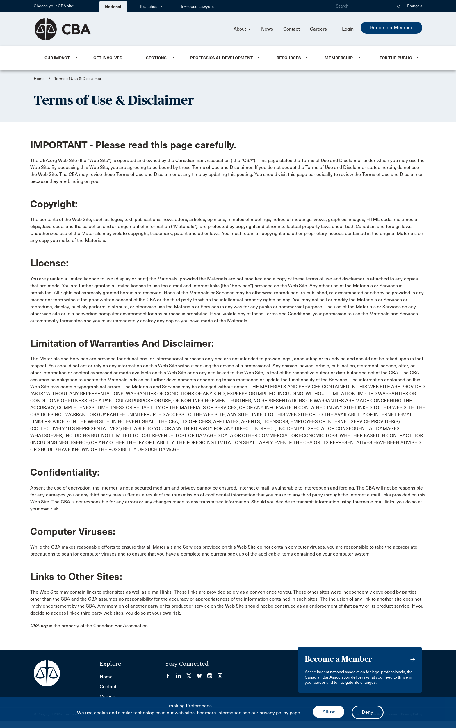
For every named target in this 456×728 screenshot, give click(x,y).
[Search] (361, 6)
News (267, 29)
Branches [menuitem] (151, 6)
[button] (398, 6)
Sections (156, 57)
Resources (289, 57)
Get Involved (107, 57)
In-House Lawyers (197, 6)
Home (39, 78)
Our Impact (57, 57)
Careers (321, 29)
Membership (339, 57)
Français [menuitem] (414, 5)
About (242, 29)
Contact (291, 29)
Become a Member (391, 27)
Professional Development (221, 57)
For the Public (396, 57)
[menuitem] (62, 58)
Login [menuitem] (348, 29)
